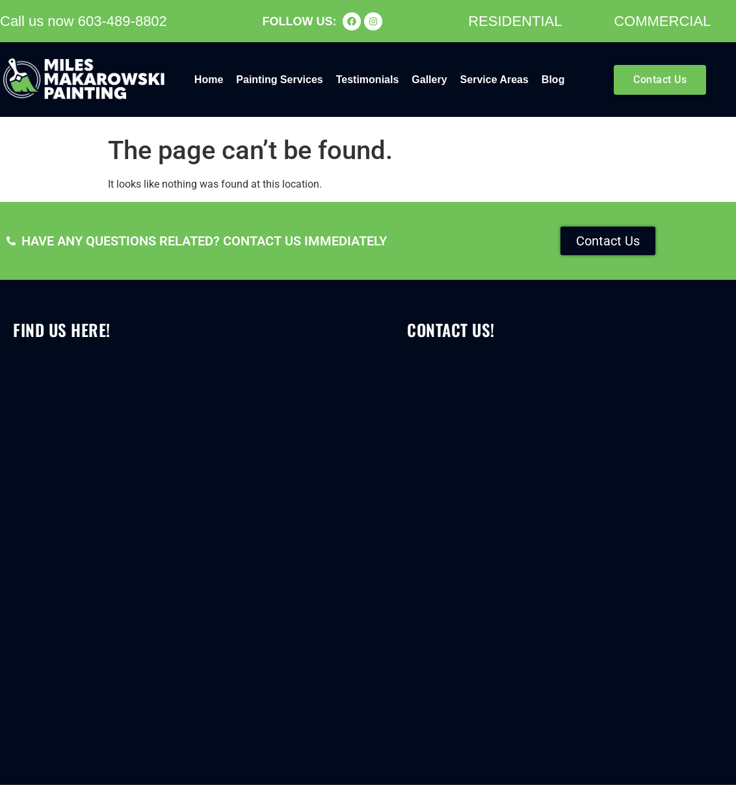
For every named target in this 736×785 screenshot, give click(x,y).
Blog (553, 79)
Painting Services (279, 79)
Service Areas (494, 79)
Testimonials (367, 79)
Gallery (429, 79)
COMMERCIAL (662, 21)
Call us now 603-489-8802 (83, 21)
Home (208, 79)
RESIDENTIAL (515, 21)
